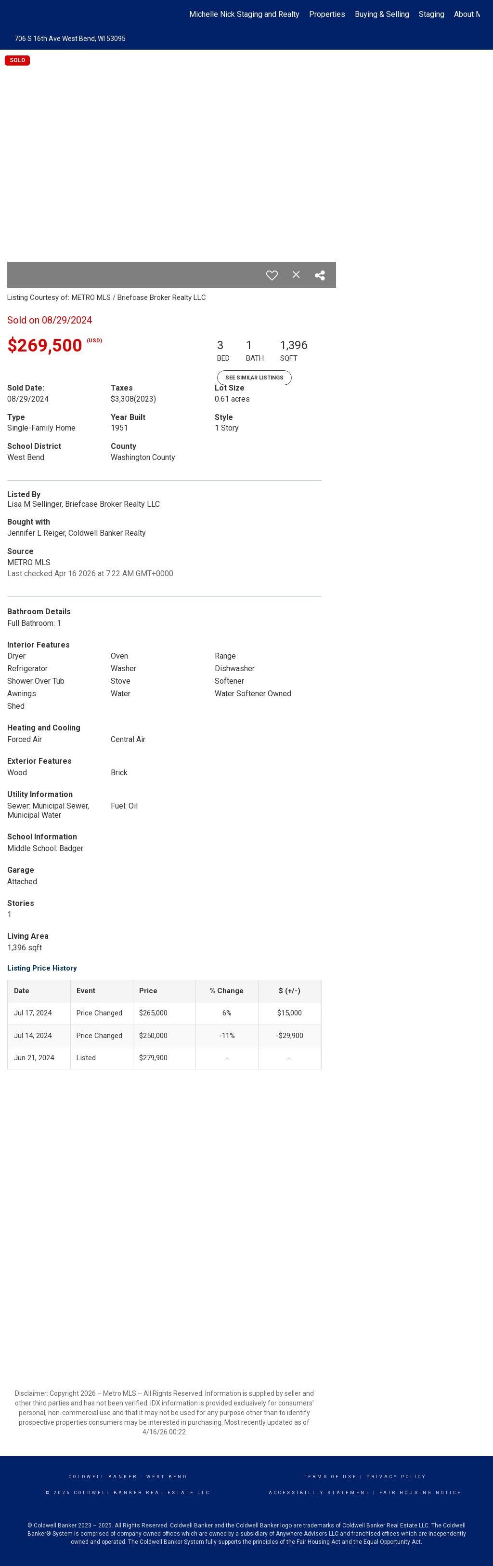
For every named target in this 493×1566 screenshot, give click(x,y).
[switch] (272, 275)
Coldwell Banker (103, 1476)
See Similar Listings (254, 378)
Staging (431, 14)
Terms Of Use (330, 1476)
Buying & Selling (382, 14)
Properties (327, 14)
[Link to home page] (18, 14)
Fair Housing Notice (420, 1492)
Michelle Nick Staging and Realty (244, 14)
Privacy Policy (396, 1476)
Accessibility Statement (319, 1492)
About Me (470, 14)
